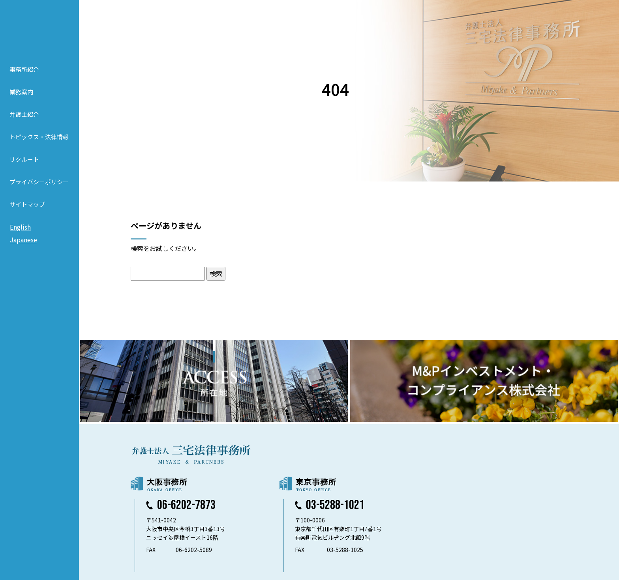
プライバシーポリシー (39, 182)
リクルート (24, 159)
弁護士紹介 (24, 114)
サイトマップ (27, 204)
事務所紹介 (24, 69)
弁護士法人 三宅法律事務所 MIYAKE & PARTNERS (39, 28)
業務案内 (21, 92)
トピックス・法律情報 (39, 137)
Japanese (23, 239)
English (20, 227)
